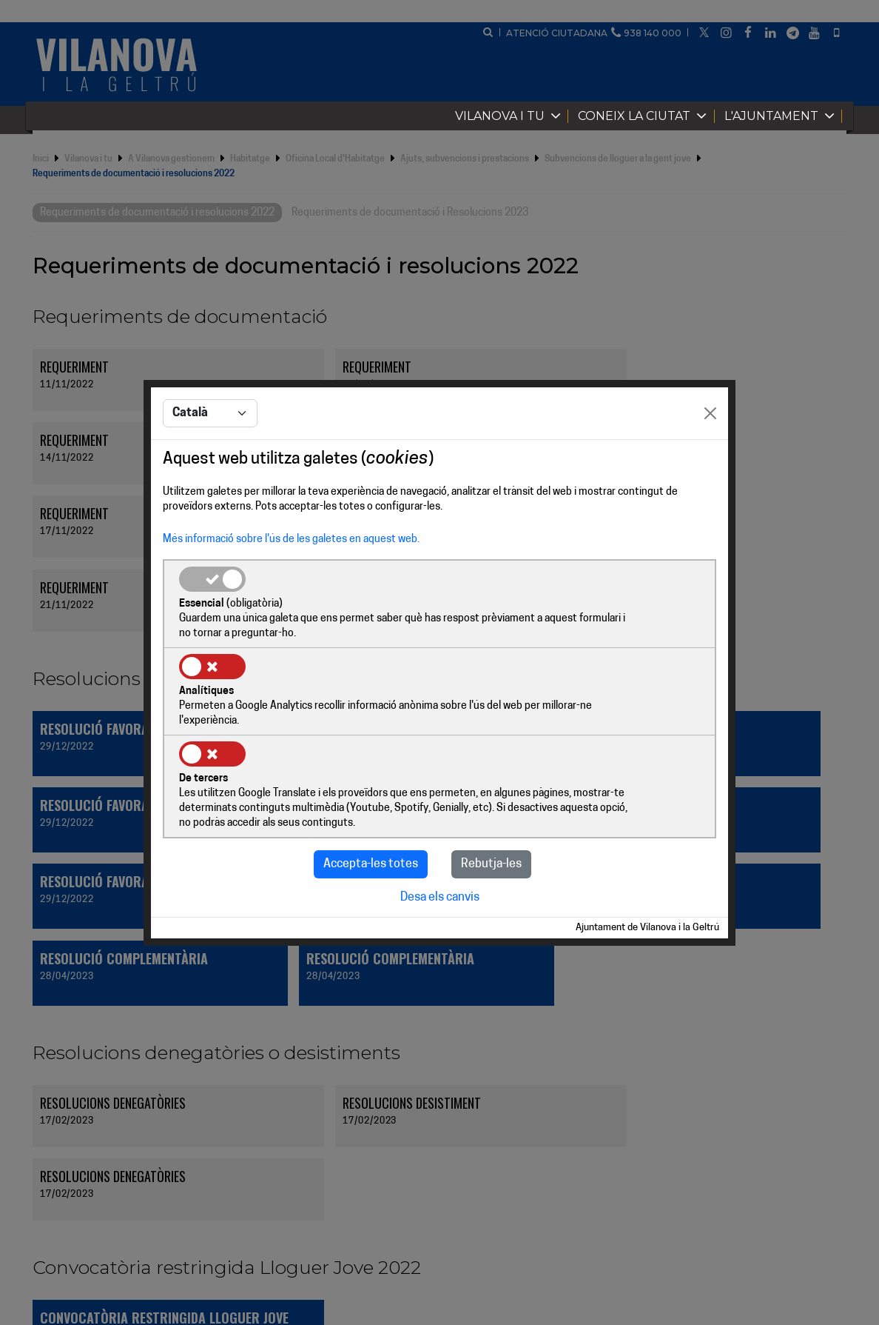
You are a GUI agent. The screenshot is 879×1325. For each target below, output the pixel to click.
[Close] (710, 459)
